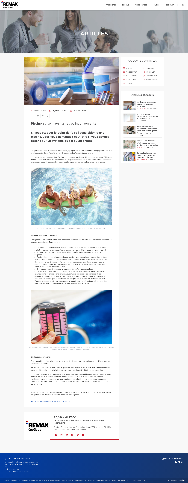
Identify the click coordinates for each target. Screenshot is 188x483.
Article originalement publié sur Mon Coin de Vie (50, 401)
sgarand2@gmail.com (20, 471)
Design (127, 83)
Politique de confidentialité (95, 480)
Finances (149, 68)
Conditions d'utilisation (116, 480)
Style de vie (38, 111)
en (183, 5)
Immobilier (149, 72)
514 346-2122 (14, 469)
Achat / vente (131, 76)
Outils (156, 5)
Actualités (129, 79)
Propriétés (111, 5)
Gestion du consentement (136, 480)
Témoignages (141, 5)
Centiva (181, 480)
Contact (170, 5)
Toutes (127, 68)
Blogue (125, 5)
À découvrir (130, 72)
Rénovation (150, 76)
